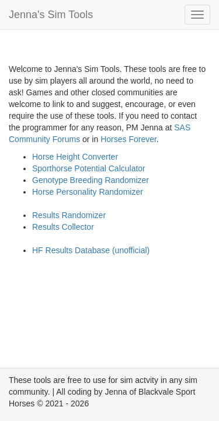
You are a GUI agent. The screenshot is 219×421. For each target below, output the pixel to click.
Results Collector (63, 227)
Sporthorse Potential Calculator (88, 168)
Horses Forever (128, 139)
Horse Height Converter (75, 156)
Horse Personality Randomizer (87, 191)
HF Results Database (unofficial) (91, 250)
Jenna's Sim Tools (51, 14)
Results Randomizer (69, 215)
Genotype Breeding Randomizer (90, 180)
